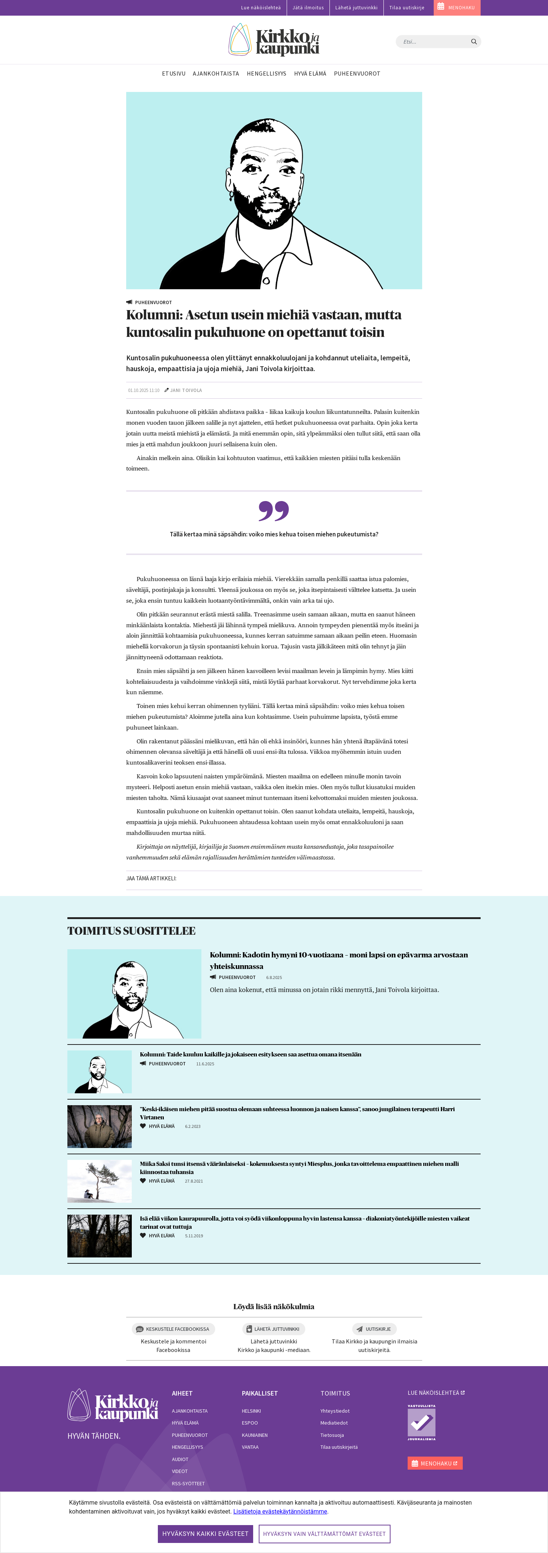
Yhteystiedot (335, 1410)
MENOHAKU (462, 7)
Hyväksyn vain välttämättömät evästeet (324, 1534)
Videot (180, 1471)
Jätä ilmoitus (308, 7)
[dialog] (274, 1522)
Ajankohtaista (190, 1410)
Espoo (250, 1422)
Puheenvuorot (190, 1435)
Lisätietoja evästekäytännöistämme (280, 1511)
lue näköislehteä (433, 1392)
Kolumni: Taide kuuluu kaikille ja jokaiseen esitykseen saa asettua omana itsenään (252, 1055)
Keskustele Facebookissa (177, 1329)
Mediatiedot (334, 1422)
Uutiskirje (378, 1329)
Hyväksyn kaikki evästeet (205, 1533)
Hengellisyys (187, 1447)
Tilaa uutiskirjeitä (339, 1447)
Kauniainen (255, 1435)
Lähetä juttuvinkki (356, 7)
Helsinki (251, 1410)
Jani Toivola (186, 390)
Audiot (180, 1459)
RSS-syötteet (188, 1483)
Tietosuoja (332, 1435)
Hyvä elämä (185, 1422)
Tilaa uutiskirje (406, 7)
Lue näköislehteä (261, 7)
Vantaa (250, 1447)
